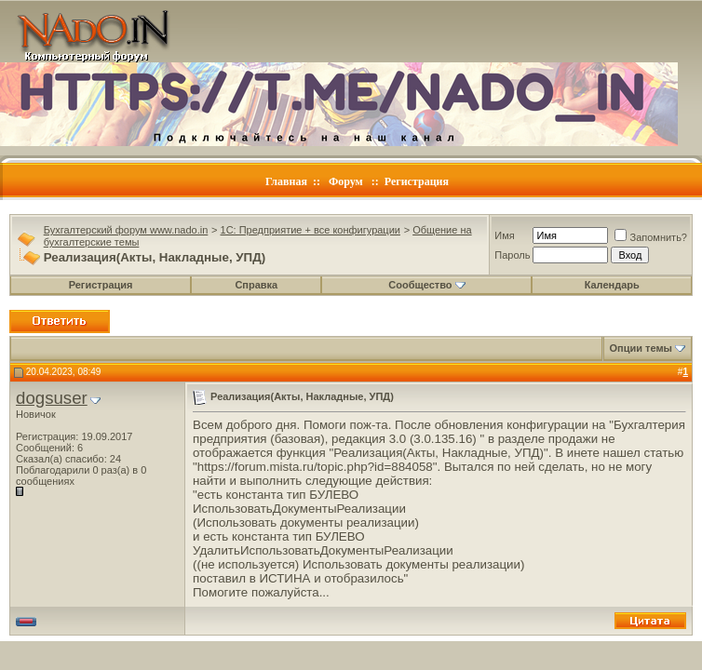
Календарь (612, 284)
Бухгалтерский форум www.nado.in (126, 229)
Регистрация (417, 181)
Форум (346, 181)
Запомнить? (650, 237)
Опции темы (641, 348)
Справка (256, 284)
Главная (286, 181)
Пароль (512, 255)
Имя (504, 235)
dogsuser (52, 398)
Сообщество (426, 284)
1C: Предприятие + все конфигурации (310, 229)
